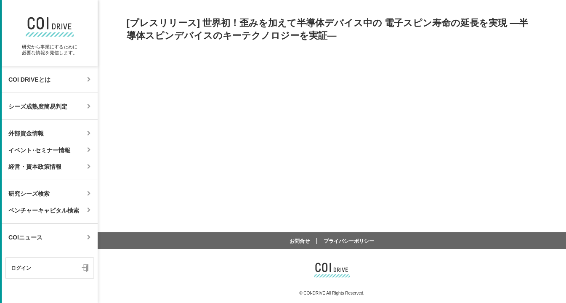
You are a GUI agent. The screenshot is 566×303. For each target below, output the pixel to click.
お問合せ (300, 241)
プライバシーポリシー (349, 241)
